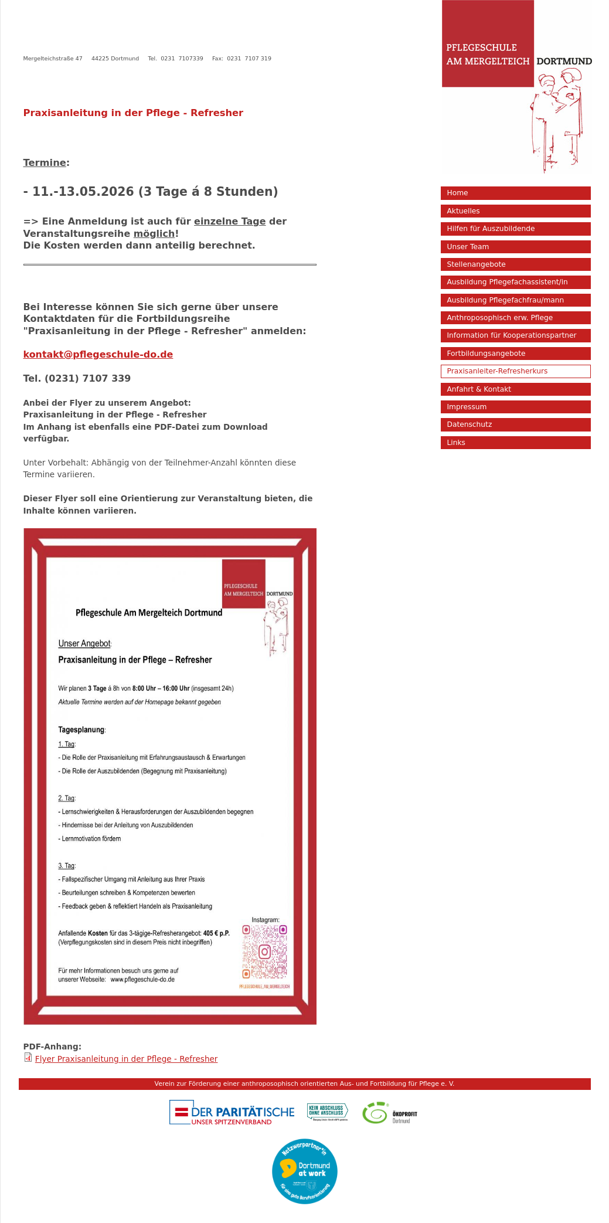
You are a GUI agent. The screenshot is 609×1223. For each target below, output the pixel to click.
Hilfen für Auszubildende (491, 229)
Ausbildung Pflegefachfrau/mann (505, 300)
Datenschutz (469, 424)
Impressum (467, 407)
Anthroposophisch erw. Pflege (500, 318)
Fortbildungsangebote (486, 353)
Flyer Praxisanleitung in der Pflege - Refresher (126, 1059)
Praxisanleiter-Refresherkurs (497, 371)
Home (457, 193)
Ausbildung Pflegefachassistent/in (507, 282)
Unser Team (468, 247)
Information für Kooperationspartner (512, 335)
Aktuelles (463, 211)
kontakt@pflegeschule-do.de (98, 354)
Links (456, 443)
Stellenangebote (476, 264)
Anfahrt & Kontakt (479, 389)
